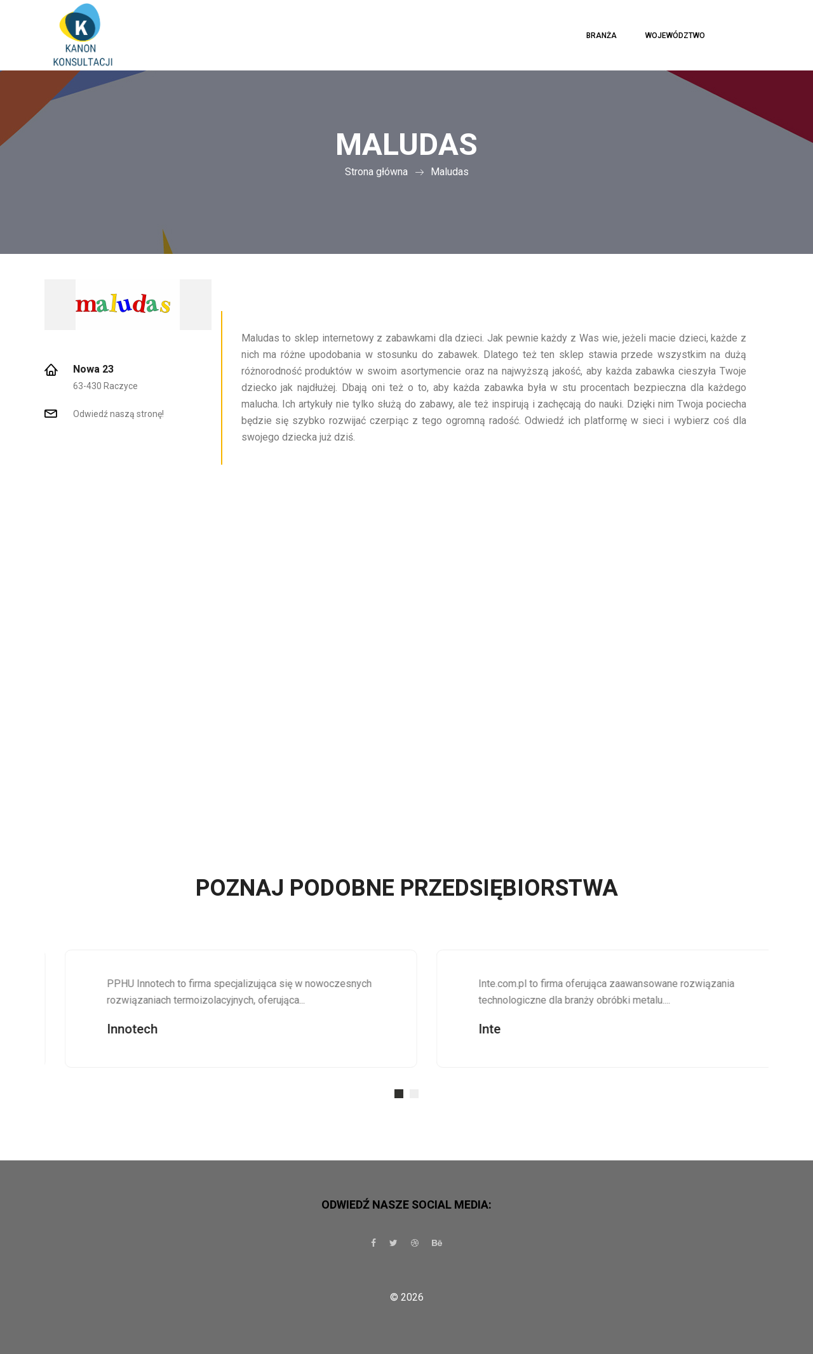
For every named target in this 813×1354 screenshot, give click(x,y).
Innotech (154, 1029)
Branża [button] (601, 35)
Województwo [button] (675, 35)
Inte (512, 1029)
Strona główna (376, 172)
